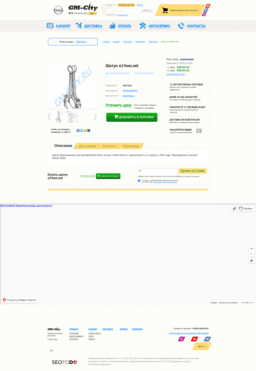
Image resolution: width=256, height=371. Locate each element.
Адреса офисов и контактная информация (188, 333)
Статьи (91, 336)
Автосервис (73, 339)
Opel (91, 13)
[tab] (63, 146)
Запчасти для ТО (95, 333)
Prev (49, 117)
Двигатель (153, 42)
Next (95, 117)
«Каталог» (81, 41)
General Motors (130, 91)
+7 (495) (178, 67)
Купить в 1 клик (192, 171)
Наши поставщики (76, 336)
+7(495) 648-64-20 (200, 328)
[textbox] (124, 10)
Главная (106, 42)
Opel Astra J (140, 42)
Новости (92, 339)
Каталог (116, 42)
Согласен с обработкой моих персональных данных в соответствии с (160, 181)
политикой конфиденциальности (165, 182)
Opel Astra (127, 42)
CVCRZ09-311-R (122, 15)
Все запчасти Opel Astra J (118, 73)
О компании (74, 333)
